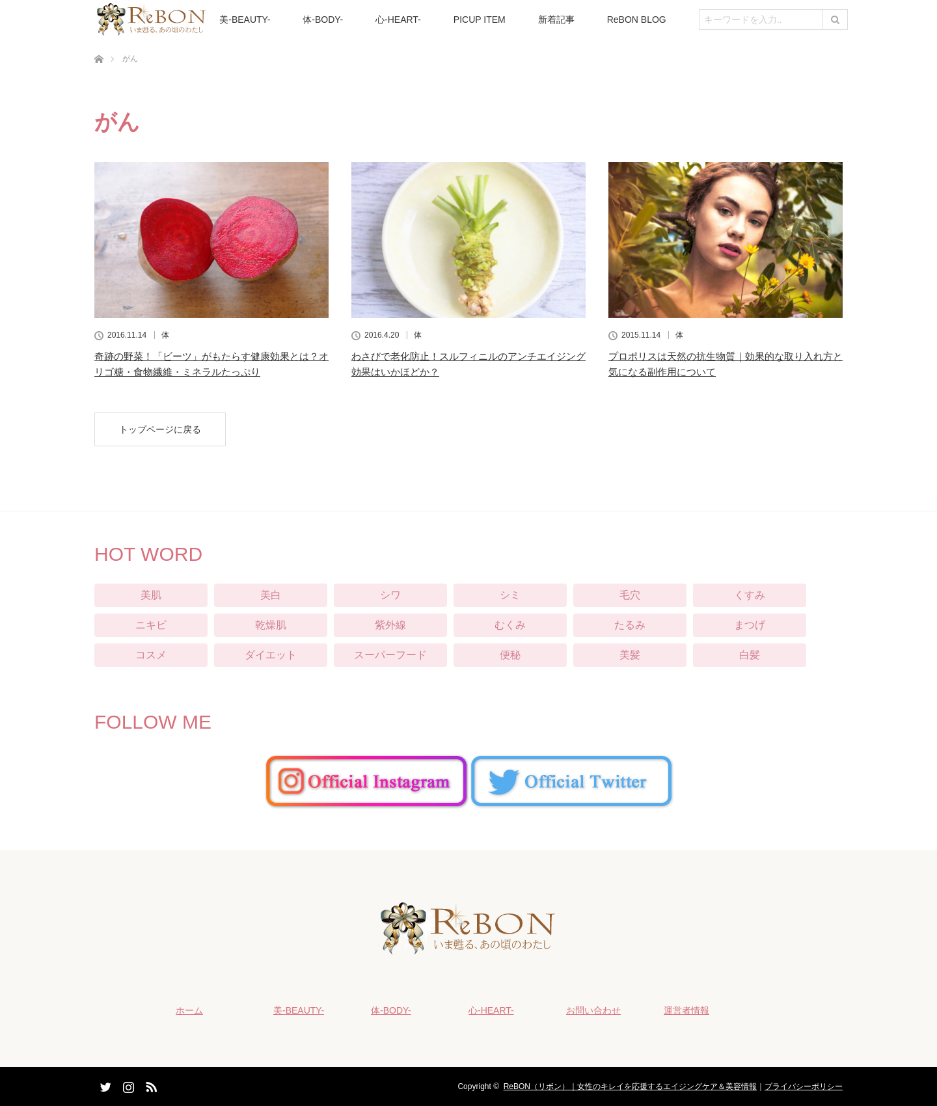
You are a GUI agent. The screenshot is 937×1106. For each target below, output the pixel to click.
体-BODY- (323, 19)
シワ (390, 594)
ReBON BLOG (636, 19)
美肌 (151, 594)
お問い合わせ (593, 1010)
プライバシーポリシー (804, 1086)
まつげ (749, 624)
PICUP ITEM (480, 19)
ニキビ (151, 624)
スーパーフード (390, 654)
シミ (510, 594)
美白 (270, 594)
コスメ (151, 654)
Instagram (127, 1084)
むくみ (510, 624)
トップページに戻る (160, 429)
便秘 (510, 654)
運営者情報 (686, 1010)
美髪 (629, 654)
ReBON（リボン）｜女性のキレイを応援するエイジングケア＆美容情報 (630, 1086)
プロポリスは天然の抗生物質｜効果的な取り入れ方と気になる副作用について (725, 364)
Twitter (104, 1084)
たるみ (629, 624)
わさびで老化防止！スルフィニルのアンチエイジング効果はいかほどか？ (468, 364)
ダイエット (271, 654)
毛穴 (629, 594)
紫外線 (390, 624)
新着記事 (556, 19)
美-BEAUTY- (244, 19)
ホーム (189, 1010)
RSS (149, 1084)
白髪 (749, 654)
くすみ (749, 594)
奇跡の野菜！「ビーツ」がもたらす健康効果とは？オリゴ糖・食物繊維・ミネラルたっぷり (211, 364)
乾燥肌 (270, 624)
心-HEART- (398, 19)
